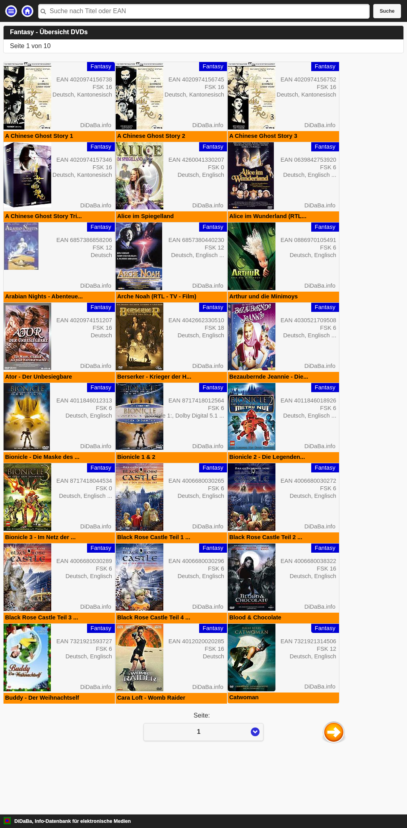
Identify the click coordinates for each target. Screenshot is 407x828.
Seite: (203, 779)
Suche (387, 11)
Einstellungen (11, 11)
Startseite (27, 11)
